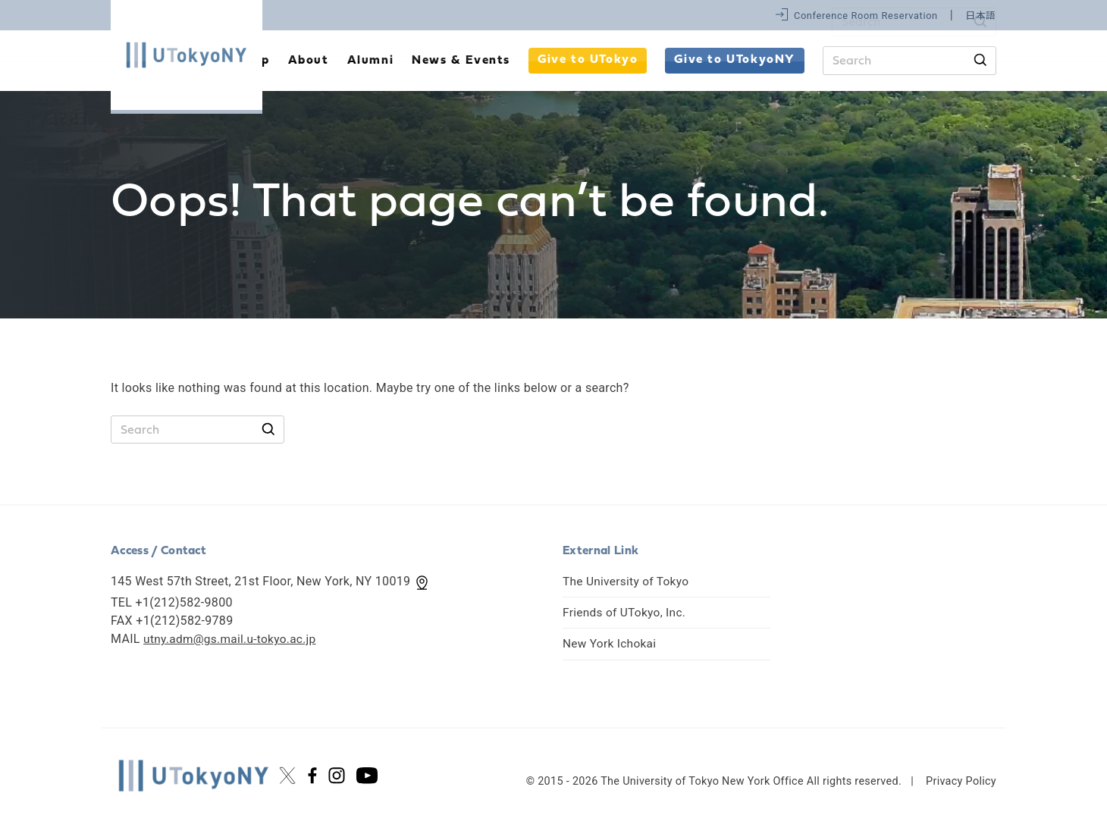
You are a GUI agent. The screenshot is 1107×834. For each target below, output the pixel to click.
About (308, 61)
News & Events (461, 61)
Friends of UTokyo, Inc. (626, 612)
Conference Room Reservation (866, 15)
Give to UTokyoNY (734, 60)
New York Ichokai (611, 643)
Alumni (370, 61)
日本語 (980, 15)
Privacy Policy (961, 780)
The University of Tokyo (628, 581)
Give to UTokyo (588, 60)
